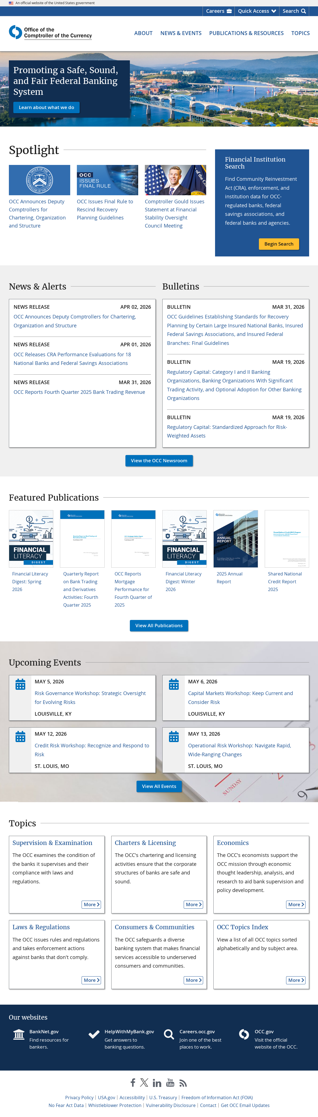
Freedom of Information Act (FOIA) (217, 1097)
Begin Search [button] (279, 244)
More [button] (89, 904)
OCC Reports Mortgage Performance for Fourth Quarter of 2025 (133, 589)
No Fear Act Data (66, 1105)
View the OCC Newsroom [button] (156, 460)
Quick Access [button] (253, 11)
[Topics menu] (300, 33)
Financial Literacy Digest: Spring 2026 (30, 581)
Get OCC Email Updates (245, 1105)
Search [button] (291, 11)
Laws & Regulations (41, 927)
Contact (208, 1105)
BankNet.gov (44, 1031)
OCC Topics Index (242, 927)
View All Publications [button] (156, 625)
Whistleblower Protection (115, 1105)
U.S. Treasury (163, 1097)
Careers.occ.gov (197, 1031)
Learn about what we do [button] (46, 107)
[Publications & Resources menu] (246, 33)
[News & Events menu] (181, 33)
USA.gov (106, 1097)
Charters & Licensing (145, 843)
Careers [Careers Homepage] (215, 11)
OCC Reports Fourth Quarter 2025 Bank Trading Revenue (79, 392)
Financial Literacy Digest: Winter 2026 (183, 581)
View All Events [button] (156, 786)
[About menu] (143, 33)
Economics (233, 843)
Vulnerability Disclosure (171, 1105)
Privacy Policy (79, 1097)
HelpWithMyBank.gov (129, 1031)
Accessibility (132, 1097)
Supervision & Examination (52, 843)
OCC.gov (264, 1031)
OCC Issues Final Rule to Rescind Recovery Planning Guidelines (105, 209)
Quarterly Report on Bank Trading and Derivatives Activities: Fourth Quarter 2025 (81, 589)
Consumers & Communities (155, 927)
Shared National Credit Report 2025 (285, 581)
